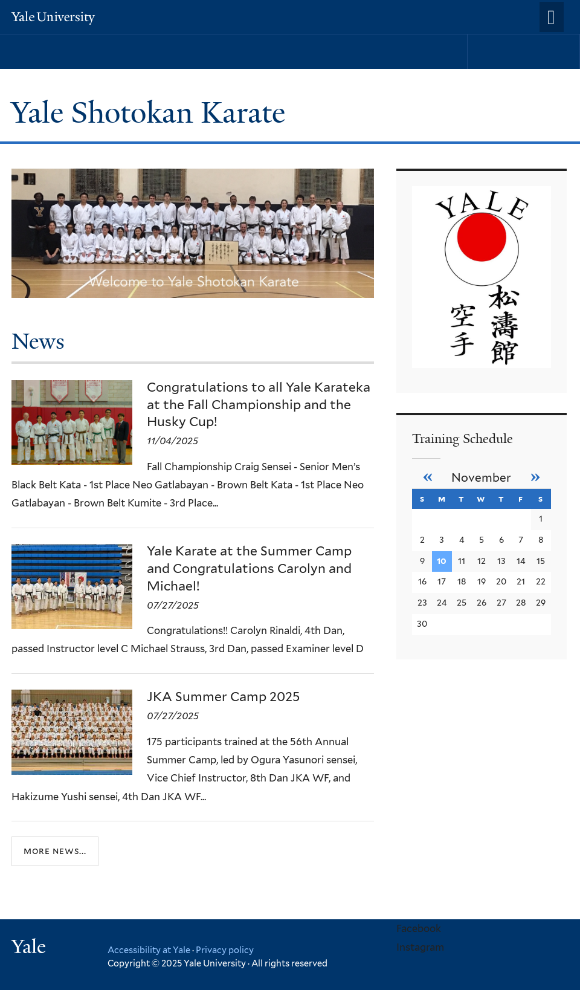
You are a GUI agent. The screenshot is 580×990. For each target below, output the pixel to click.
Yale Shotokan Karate (151, 112)
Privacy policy (225, 950)
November (481, 478)
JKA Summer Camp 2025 (223, 696)
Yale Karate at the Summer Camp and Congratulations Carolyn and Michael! (249, 568)
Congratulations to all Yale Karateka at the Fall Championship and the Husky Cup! (258, 405)
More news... (55, 850)
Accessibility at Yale (149, 950)
